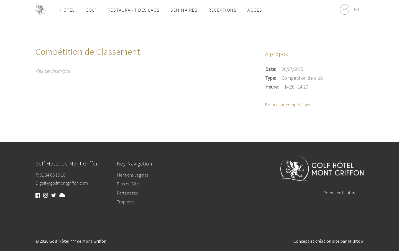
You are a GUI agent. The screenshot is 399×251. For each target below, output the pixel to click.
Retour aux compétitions (287, 104)
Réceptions (222, 10)
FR (344, 9)
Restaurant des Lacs (134, 10)
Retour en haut (339, 192)
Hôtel (67, 10)
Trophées (125, 202)
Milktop (355, 241)
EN (356, 9)
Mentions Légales (133, 175)
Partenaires (127, 193)
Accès (254, 10)
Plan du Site (128, 184)
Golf (91, 10)
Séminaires (184, 10)
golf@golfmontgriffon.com (63, 183)
